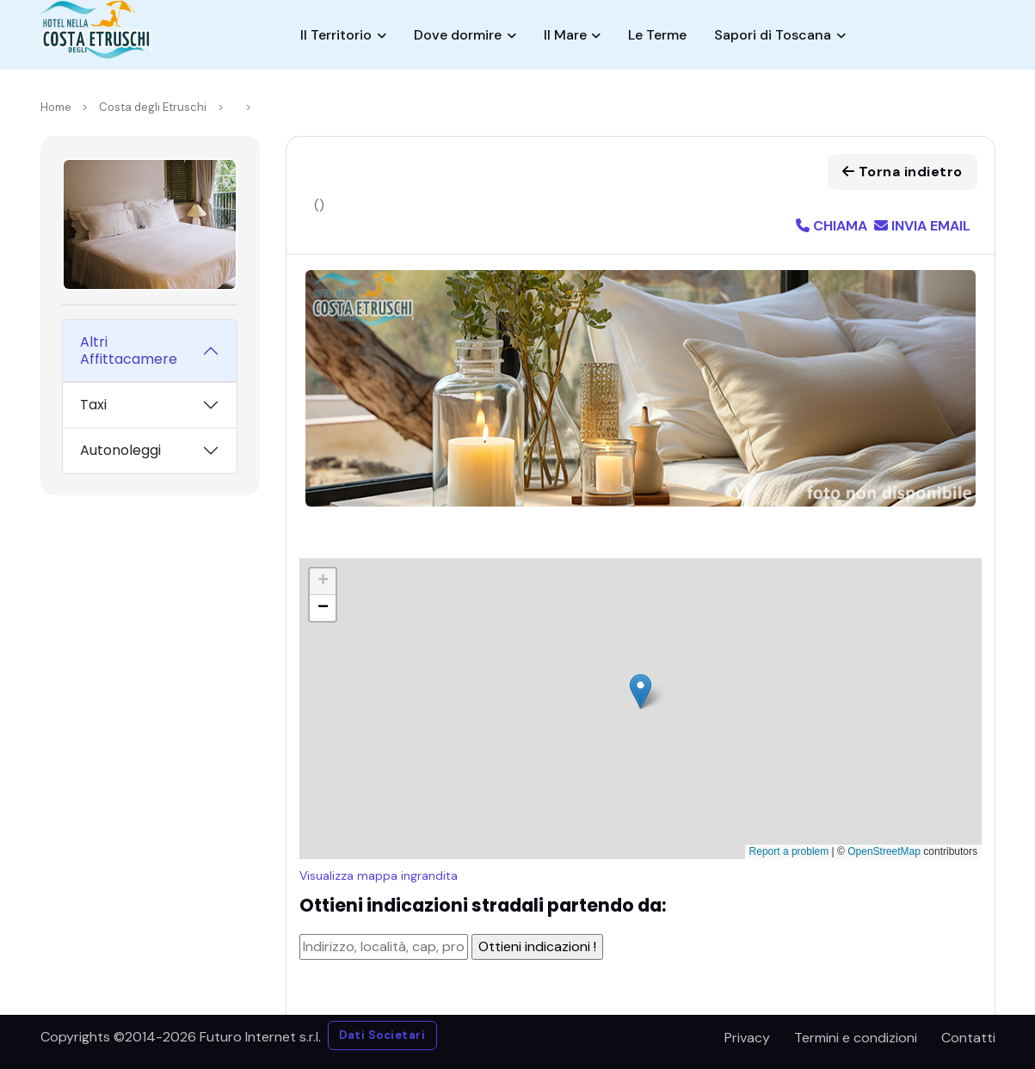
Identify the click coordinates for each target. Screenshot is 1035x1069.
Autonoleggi (120, 450)
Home (55, 107)
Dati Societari (382, 1035)
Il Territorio (336, 35)
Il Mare (565, 35)
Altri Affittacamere (128, 350)
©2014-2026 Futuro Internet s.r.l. (217, 1037)
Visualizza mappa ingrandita (378, 875)
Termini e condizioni (855, 1038)
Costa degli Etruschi (152, 107)
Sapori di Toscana (772, 35)
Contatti (968, 1038)
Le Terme (657, 35)
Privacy (747, 1038)
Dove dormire (458, 35)
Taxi (93, 405)
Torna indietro (902, 172)
